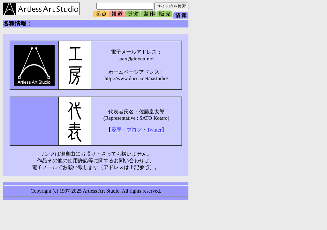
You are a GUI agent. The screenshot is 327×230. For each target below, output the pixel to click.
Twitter (154, 130)
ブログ (134, 130)
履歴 (116, 130)
